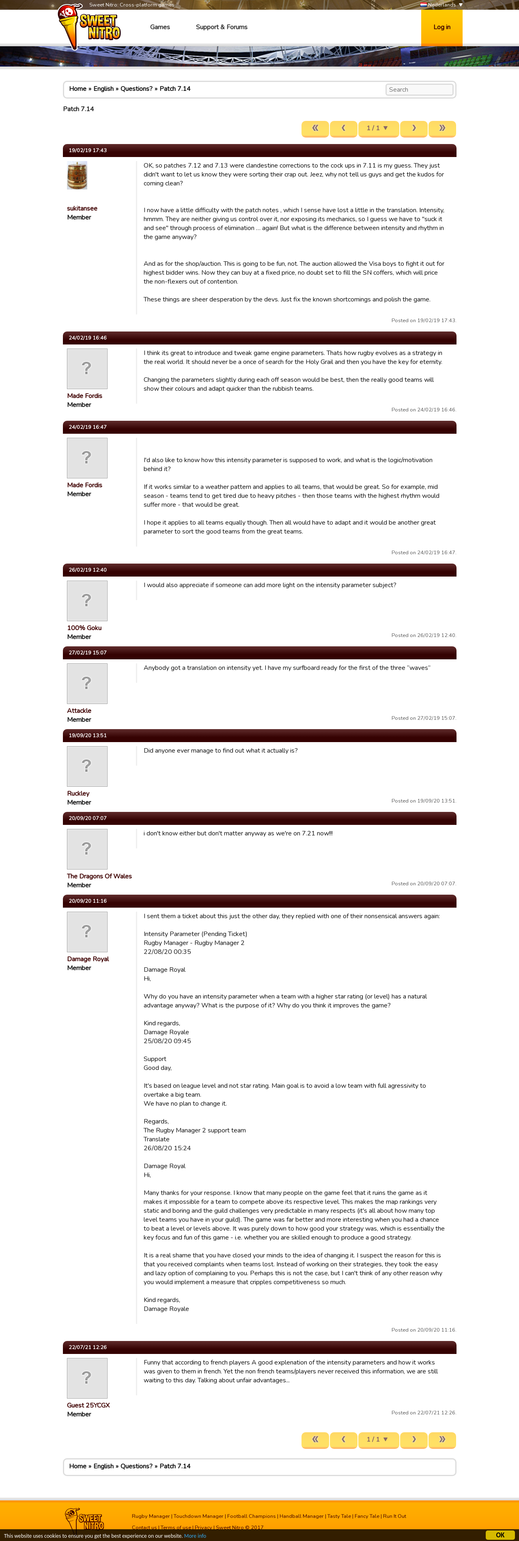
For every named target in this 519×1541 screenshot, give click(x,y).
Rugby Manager (151, 1516)
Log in (441, 27)
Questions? (137, 88)
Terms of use (176, 1527)
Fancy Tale (367, 1516)
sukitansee (82, 208)
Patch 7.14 (175, 88)
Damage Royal (88, 959)
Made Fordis (84, 396)
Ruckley (78, 793)
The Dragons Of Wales (99, 876)
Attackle (79, 710)
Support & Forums (222, 27)
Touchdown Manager (199, 1516)
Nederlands (438, 5)
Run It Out (394, 1516)
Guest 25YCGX (88, 1405)
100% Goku (84, 628)
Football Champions (251, 1516)
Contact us (144, 1527)
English (103, 88)
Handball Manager (302, 1516)
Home (77, 88)
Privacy (203, 1527)
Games (160, 27)
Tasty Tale (339, 1516)
